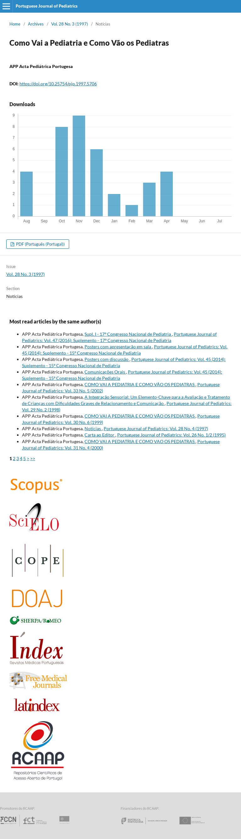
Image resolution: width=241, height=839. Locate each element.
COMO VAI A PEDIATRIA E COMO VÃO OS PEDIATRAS (140, 384)
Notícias (93, 428)
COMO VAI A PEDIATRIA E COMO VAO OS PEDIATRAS (140, 441)
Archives (36, 23)
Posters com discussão (107, 359)
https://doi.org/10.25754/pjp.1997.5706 (58, 83)
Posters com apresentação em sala (118, 346)
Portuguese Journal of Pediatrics (47, 6)
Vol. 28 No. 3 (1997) (69, 23)
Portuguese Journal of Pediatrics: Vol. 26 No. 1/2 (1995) (171, 434)
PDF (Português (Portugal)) (40, 244)
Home (14, 23)
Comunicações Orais (105, 371)
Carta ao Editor (100, 434)
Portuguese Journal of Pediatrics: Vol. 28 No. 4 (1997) (156, 428)
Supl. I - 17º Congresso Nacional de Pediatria (128, 334)
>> (32, 458)
